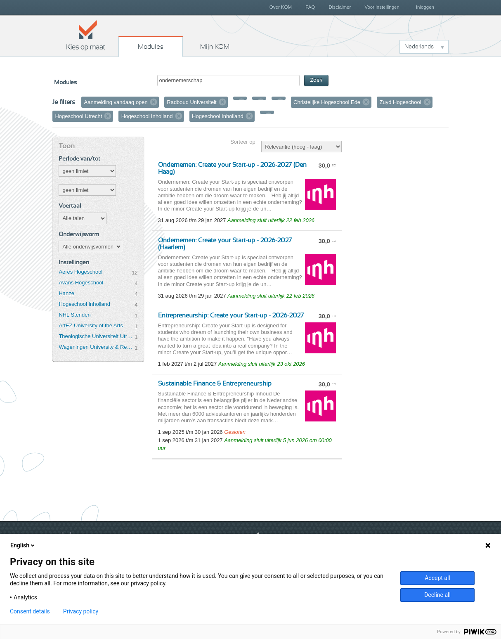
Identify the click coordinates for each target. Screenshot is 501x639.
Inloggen (425, 7)
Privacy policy (80, 611)
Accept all (437, 578)
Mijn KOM (214, 46)
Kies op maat (85, 35)
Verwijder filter (153, 102)
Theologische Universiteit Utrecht (97, 336)
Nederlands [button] (419, 47)
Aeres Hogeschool (80, 272)
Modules (150, 46)
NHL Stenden (74, 315)
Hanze (66, 293)
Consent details (30, 611)
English (23, 545)
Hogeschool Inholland (84, 304)
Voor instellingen (381, 7)
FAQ (310, 7)
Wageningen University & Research (97, 347)
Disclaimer (340, 7)
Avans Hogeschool (81, 282)
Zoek (316, 80)
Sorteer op (242, 142)
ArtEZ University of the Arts (91, 325)
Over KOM (280, 7)
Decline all (437, 595)
